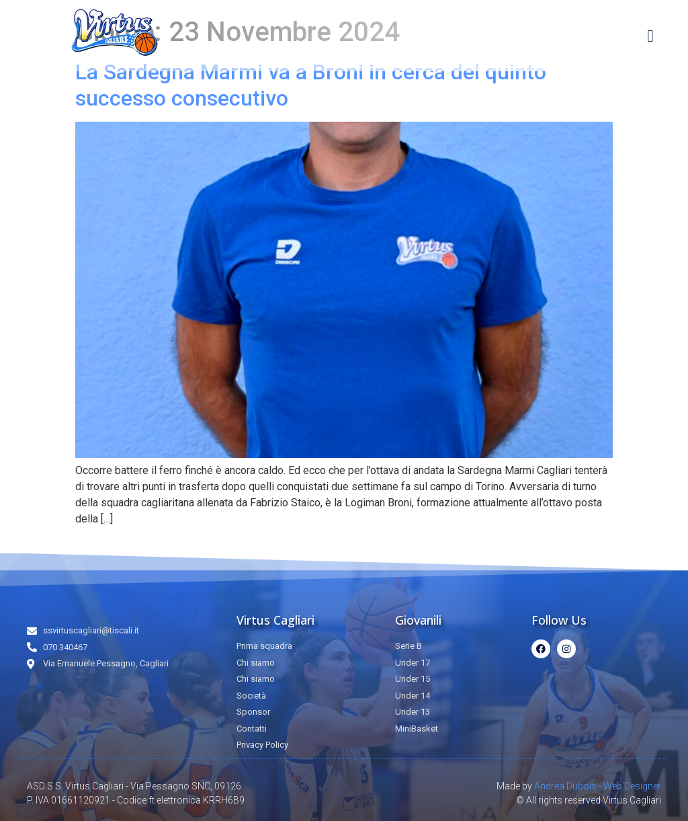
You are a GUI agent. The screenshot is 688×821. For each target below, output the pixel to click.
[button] (650, 35)
